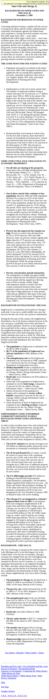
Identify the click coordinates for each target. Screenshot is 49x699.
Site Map (5, 687)
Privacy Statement (8, 678)
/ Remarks (19, 653)
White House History (10, 676)
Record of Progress (9, 669)
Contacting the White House (35, 671)
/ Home (41, 653)
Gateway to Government (11, 671)
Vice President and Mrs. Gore (35, 666)
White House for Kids (11, 673)
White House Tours (28, 676)
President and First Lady (11, 666)
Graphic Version (8, 691)
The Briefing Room (27, 669)
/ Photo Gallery (30, 653)
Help (40, 676)
